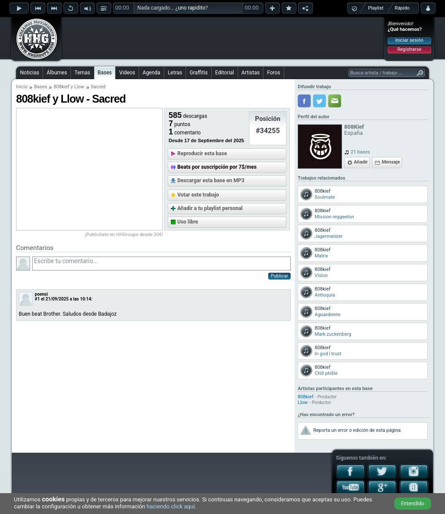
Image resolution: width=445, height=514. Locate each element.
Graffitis (198, 73)
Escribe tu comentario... (161, 263)
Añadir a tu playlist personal (209, 208)
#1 (37, 299)
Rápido (402, 8)
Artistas (251, 73)
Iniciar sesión (409, 40)
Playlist (375, 8)
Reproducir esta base (202, 153)
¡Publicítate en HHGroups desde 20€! (124, 234)
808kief (61, 87)
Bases (105, 73)
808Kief (354, 126)
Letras (175, 73)
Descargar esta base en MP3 (210, 180)
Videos (127, 73)
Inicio (21, 87)
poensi (41, 294)
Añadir (361, 162)
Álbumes (56, 73)
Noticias (29, 73)
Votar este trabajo (198, 195)
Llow (79, 87)
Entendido (413, 504)
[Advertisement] (223, 37)
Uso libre (187, 222)
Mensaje (391, 162)
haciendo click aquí (170, 506)
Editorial (224, 73)
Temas (82, 73)
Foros (273, 73)
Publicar (279, 276)
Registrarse (409, 49)
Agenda (151, 73)
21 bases (360, 152)
